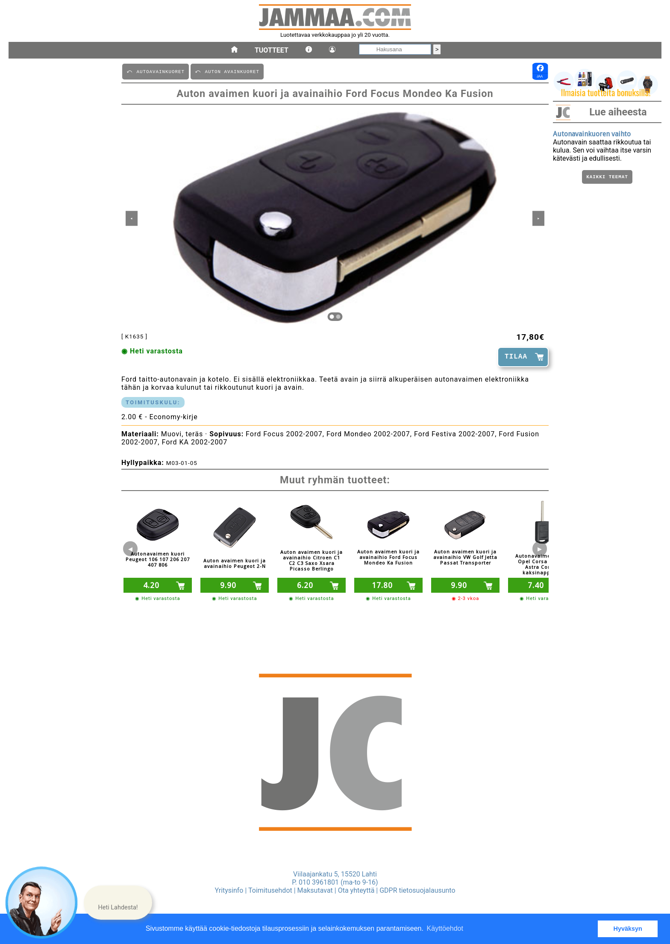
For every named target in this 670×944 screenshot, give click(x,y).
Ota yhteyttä (356, 890)
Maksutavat (315, 890)
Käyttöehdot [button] (445, 928)
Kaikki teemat (607, 177)
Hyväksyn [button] (628, 928)
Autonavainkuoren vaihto (592, 134)
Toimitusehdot (270, 890)
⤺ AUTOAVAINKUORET (155, 71)
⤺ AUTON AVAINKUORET (227, 71)
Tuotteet (271, 50)
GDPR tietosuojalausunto (417, 890)
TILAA (516, 357)
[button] (118, 902)
